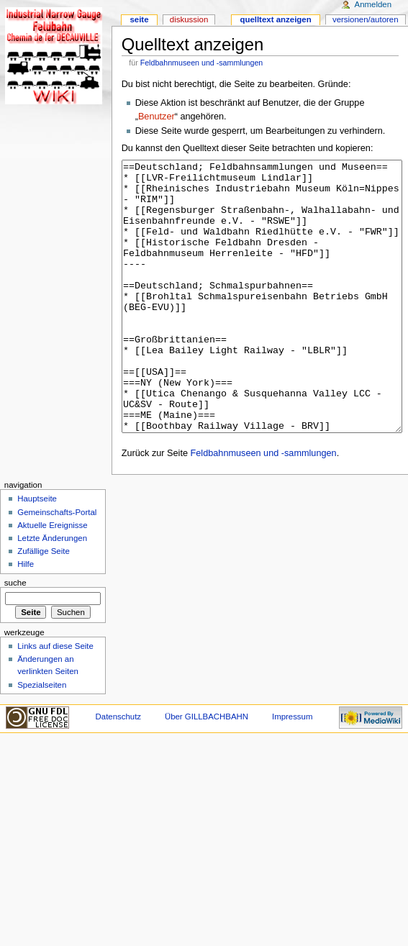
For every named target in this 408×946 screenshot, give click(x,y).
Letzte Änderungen (52, 592)
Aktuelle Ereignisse (52, 579)
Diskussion (189, 19)
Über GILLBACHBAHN (206, 770)
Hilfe (25, 618)
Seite (139, 19)
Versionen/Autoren (365, 19)
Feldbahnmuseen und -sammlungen (201, 62)
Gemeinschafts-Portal (56, 566)
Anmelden (373, 4)
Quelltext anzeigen (275, 19)
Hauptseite (37, 552)
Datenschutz (119, 770)
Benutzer (156, 117)
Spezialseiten (41, 738)
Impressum (292, 770)
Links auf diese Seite (55, 700)
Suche (15, 636)
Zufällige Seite (43, 605)
